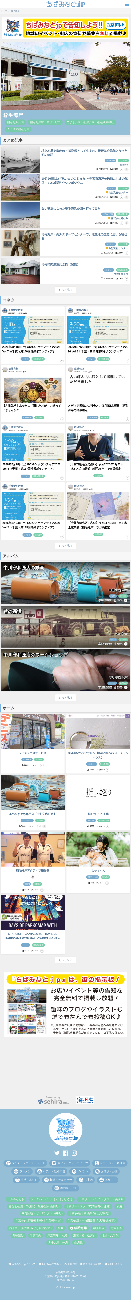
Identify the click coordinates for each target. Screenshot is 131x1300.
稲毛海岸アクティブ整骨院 (32, 870)
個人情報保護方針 (91, 1264)
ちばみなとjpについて (22, 1264)
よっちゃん (98, 870)
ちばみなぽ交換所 (50, 1264)
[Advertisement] (65, 1066)
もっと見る (66, 289)
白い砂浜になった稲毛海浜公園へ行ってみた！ (72, 208)
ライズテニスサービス (32, 753)
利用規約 (71, 1264)
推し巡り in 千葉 (98, 814)
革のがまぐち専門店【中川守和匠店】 (32, 814)
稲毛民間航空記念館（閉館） (60, 264)
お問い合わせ (114, 1264)
